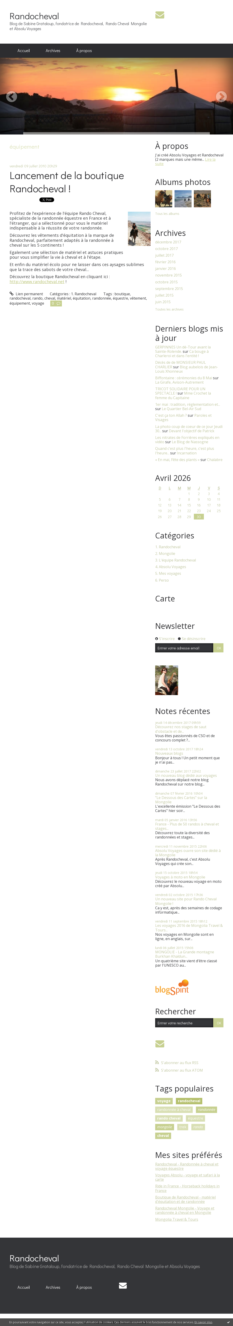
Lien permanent (26, 293)
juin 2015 (163, 302)
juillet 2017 (164, 255)
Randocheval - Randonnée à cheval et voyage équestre (186, 1166)
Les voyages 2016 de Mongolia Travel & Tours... (189, 927)
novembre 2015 (168, 275)
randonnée (101, 298)
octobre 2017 (166, 249)
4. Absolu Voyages (170, 567)
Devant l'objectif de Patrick (191, 430)
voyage (38, 303)
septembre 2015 (169, 289)
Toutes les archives (169, 309)
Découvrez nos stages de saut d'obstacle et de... (180, 729)
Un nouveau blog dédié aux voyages (186, 775)
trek (182, 1126)
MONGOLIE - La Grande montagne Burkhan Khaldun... (184, 954)
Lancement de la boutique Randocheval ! (67, 181)
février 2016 (165, 262)
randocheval (20, 298)
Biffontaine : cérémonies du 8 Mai (183, 377)
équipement (20, 303)
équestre (120, 298)
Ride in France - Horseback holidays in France (187, 1188)
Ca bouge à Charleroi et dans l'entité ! (182, 353)
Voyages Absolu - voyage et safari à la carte (187, 1177)
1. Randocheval (83, 293)
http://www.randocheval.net (37, 281)
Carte (165, 598)
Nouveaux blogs (169, 753)
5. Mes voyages (168, 573)
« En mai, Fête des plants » (177, 459)
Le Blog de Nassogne (190, 441)
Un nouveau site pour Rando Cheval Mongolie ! (186, 901)
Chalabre (215, 459)
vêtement (138, 298)
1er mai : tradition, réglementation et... (187, 404)
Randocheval (34, 16)
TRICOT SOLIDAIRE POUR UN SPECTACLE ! (180, 391)
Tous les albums (167, 213)
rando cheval (169, 1118)
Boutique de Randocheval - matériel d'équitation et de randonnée (185, 1199)
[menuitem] (24, 51)
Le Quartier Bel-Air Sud (181, 408)
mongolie (164, 1126)
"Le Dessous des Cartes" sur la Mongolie (181, 799)
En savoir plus (203, 1322)
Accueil (24, 50)
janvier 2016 (165, 268)
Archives (53, 50)
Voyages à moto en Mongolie (180, 877)
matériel (64, 298)
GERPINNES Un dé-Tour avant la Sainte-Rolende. (183, 349)
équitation (81, 298)
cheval (49, 298)
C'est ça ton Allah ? (171, 415)
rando (37, 298)
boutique (122, 293)
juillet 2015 (164, 295)
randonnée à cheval (174, 1109)
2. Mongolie (165, 553)
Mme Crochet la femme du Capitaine (183, 395)
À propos (84, 50)
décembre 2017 (168, 242)
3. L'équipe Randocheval (175, 560)
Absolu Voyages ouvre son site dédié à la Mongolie (188, 852)
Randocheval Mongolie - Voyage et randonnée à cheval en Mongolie (184, 1210)
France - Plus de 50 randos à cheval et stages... (187, 826)
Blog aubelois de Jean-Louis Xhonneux (186, 369)
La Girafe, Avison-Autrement (179, 382)
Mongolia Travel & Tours (176, 1219)
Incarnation (187, 453)
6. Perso (162, 580)
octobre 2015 (166, 282)
